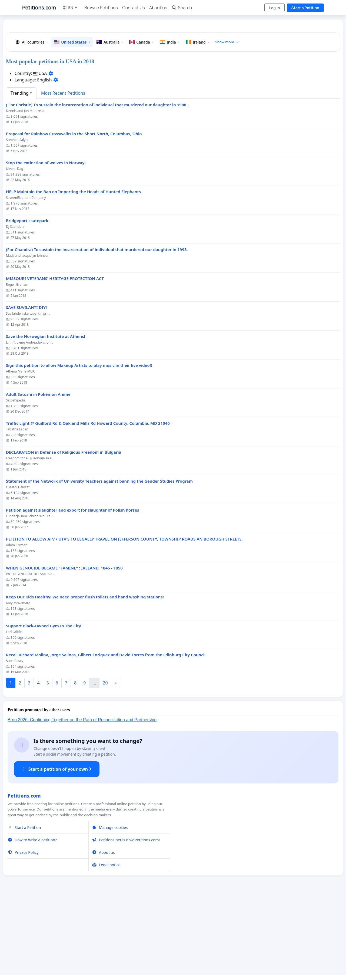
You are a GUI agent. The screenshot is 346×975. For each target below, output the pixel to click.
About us (158, 8)
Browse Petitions (101, 8)
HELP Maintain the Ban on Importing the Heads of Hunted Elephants (73, 267)
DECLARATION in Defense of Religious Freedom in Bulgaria (63, 528)
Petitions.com (39, 7)
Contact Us (133, 8)
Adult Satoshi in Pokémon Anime (38, 470)
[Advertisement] (172, 66)
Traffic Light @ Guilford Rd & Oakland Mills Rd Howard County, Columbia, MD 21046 (88, 499)
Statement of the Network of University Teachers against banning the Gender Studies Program (99, 556)
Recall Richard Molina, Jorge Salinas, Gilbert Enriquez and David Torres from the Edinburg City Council (105, 730)
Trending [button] (20, 169)
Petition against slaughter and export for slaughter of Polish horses (72, 585)
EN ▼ (70, 7)
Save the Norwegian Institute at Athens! (45, 412)
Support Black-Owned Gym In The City (43, 701)
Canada (141, 117)
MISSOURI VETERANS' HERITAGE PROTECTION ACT (55, 354)
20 (105, 759)
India (169, 117)
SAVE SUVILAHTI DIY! (26, 383)
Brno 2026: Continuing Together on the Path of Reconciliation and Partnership (82, 795)
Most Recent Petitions (63, 169)
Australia (110, 117)
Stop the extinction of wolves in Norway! (46, 238)
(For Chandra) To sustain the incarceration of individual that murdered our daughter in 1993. (97, 325)
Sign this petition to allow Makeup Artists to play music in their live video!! (79, 441)
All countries (31, 117)
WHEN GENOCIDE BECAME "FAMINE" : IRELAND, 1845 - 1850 (64, 643)
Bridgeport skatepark (27, 296)
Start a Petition (305, 7)
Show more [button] (227, 117)
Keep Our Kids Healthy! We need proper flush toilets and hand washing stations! (85, 672)
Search (181, 8)
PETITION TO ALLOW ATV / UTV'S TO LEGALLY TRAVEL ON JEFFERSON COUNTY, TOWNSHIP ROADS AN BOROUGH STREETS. (124, 614)
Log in (274, 7)
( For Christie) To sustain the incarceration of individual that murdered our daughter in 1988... (97, 180)
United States (72, 117)
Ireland (197, 117)
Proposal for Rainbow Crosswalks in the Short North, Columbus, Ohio (74, 209)
